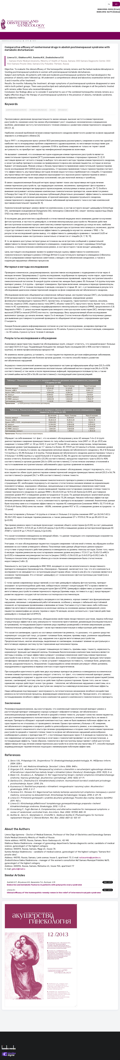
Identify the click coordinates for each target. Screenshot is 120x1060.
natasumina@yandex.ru (90, 857)
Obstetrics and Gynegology (12, 41)
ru (109, 4)
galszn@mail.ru (18, 869)
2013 (27, 41)
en (116, 4)
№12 (34, 41)
